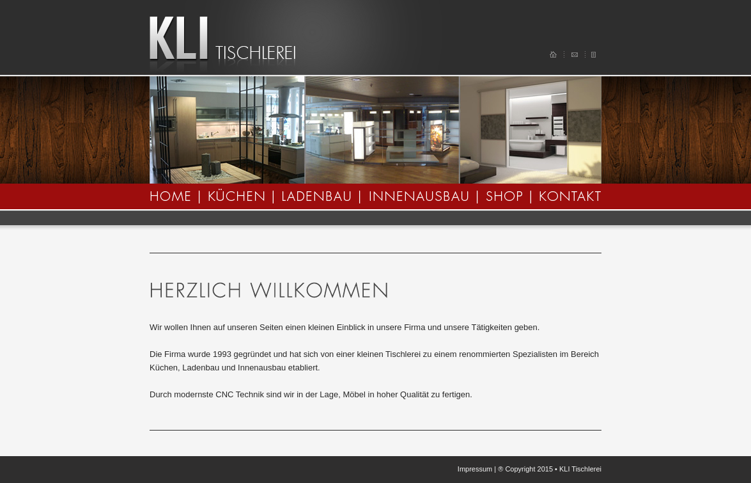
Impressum (475, 469)
